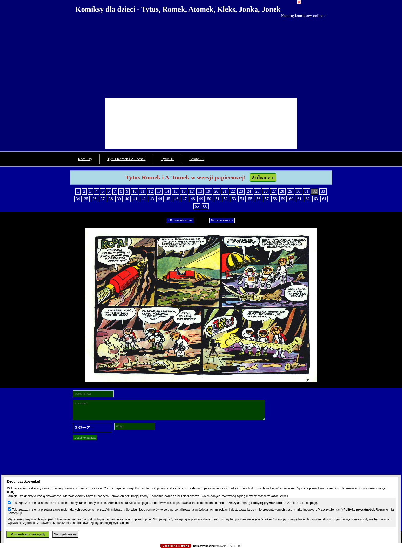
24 (249, 191)
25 (257, 191)
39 (119, 199)
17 (192, 191)
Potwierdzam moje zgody (28, 534)
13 (159, 191)
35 (86, 199)
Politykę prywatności (266, 503)
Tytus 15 (167, 159)
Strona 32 (196, 159)
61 (299, 199)
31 (307, 191)
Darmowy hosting (204, 546)
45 (168, 199)
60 (291, 199)
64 (324, 199)
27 (274, 191)
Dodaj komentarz (85, 437)
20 (216, 191)
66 (205, 206)
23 (241, 191)
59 (283, 199)
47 (185, 199)
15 (175, 191)
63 (316, 199)
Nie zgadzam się (65, 534)
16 (184, 191)
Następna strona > (222, 220)
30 (298, 191)
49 (201, 199)
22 (233, 191)
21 (225, 191)
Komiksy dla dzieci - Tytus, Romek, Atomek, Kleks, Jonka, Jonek (178, 9)
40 (127, 199)
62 (308, 199)
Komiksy (85, 159)
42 (144, 199)
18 (200, 191)
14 (167, 191)
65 (197, 206)
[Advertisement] (201, 57)
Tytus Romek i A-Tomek (126, 159)
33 (323, 191)
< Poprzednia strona (180, 220)
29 (290, 191)
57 (267, 199)
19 (208, 191)
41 (135, 199)
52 (226, 199)
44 (160, 199)
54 (242, 199)
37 (102, 199)
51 (217, 199)
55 (250, 199)
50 (209, 199)
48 (193, 199)
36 (94, 199)
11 (142, 191)
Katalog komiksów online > (304, 16)
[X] (239, 546)
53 (234, 199)
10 (134, 191)
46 (176, 199)
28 (282, 191)
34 (78, 199)
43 (152, 199)
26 (266, 191)
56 (258, 199)
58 (275, 199)
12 (151, 191)
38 (111, 199)
